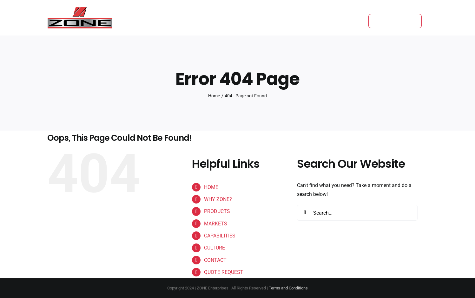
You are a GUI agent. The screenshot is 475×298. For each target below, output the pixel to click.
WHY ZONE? (218, 199)
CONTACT (215, 260)
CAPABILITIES (219, 236)
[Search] (305, 213)
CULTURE (214, 248)
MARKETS (215, 224)
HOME (211, 187)
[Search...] (357, 213)
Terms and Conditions (288, 288)
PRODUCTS (217, 211)
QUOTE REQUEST (223, 272)
